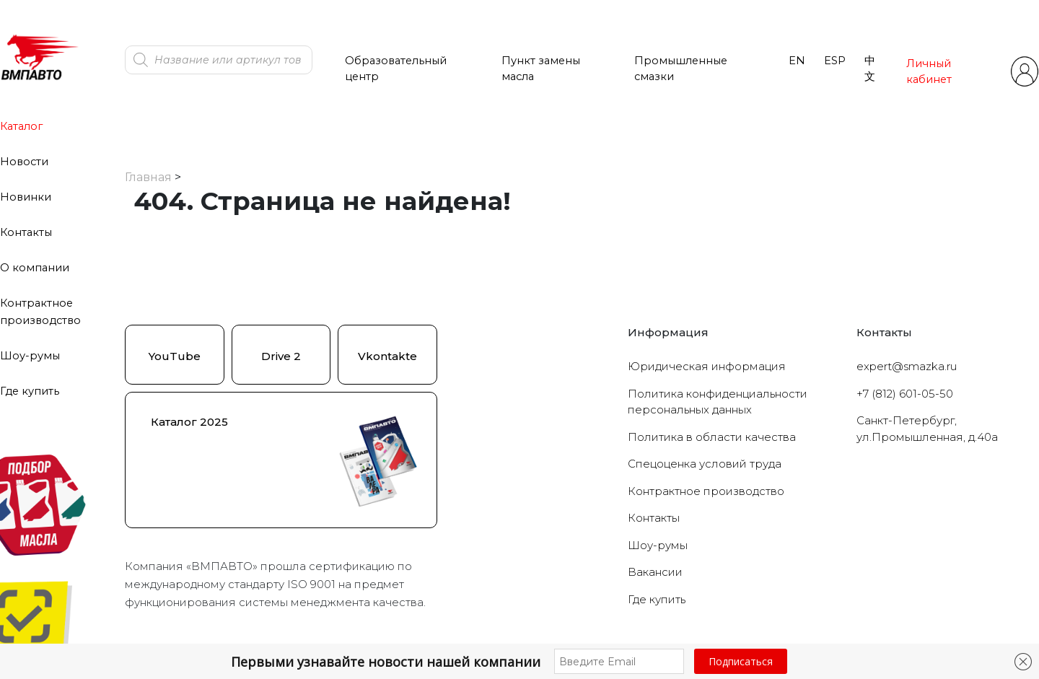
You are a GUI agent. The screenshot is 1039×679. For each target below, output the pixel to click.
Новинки (25, 196)
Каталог (21, 126)
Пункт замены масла (540, 68)
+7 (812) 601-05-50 (904, 393)
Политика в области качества (712, 437)
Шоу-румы (30, 355)
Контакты (26, 232)
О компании (34, 267)
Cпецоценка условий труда (704, 463)
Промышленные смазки (680, 68)
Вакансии (655, 572)
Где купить (29, 391)
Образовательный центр (396, 68)
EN (797, 60)
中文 (869, 68)
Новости (24, 161)
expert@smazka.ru (906, 366)
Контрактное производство (706, 491)
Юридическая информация (707, 366)
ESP (835, 60)
